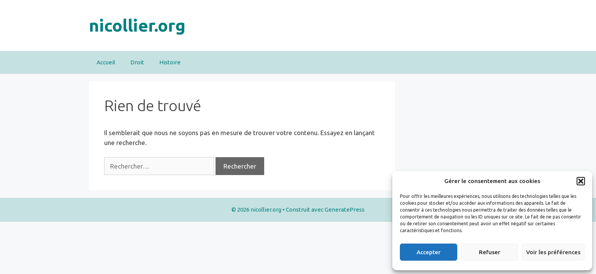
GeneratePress (345, 209)
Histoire (170, 62)
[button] (581, 181)
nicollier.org (137, 25)
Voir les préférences (553, 252)
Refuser (489, 252)
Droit (137, 62)
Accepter (429, 252)
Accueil (106, 62)
